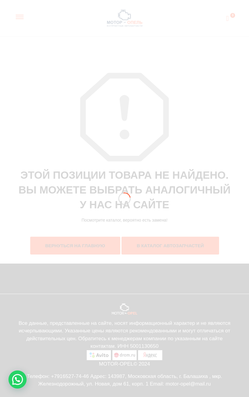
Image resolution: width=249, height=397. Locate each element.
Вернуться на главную (75, 245)
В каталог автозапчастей (170, 245)
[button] (17, 379)
